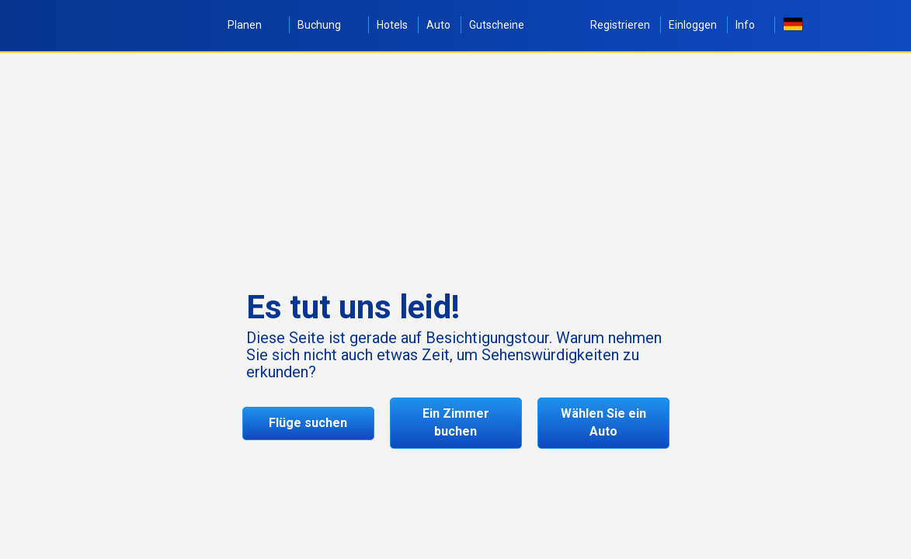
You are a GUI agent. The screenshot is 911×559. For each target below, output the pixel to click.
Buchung (327, 25)
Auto (438, 25)
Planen (253, 25)
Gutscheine (496, 25)
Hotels (392, 25)
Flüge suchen (308, 422)
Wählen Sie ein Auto (603, 422)
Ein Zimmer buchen (455, 422)
